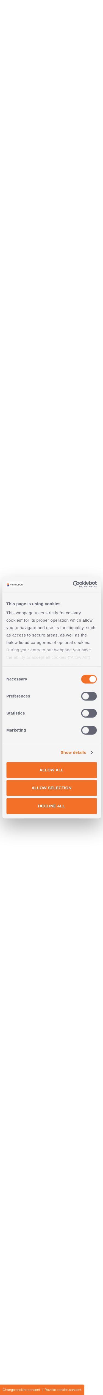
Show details (73, 752)
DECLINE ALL (51, 806)
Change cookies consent (21, 1389)
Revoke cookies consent (63, 1389)
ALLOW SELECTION (51, 787)
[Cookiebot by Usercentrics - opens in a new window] (73, 584)
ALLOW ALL (52, 770)
